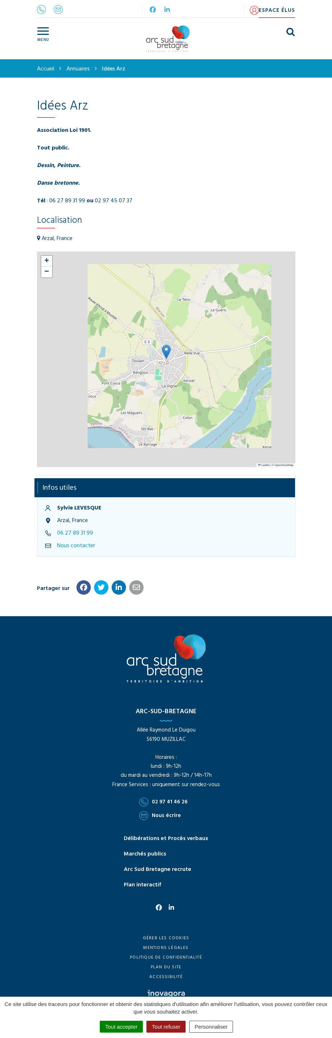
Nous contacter (76, 545)
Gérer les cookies (166, 938)
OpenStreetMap (284, 465)
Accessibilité (166, 977)
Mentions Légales (165, 947)
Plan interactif (142, 885)
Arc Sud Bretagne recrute (157, 869)
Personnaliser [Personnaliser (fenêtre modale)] (211, 1027)
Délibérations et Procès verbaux (166, 838)
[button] (166, 352)
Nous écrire (160, 815)
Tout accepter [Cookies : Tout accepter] (121, 1027)
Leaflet (264, 465)
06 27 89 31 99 (75, 533)
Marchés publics (145, 854)
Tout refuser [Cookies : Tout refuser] (166, 1027)
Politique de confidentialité (166, 957)
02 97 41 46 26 (163, 802)
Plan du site (166, 967)
